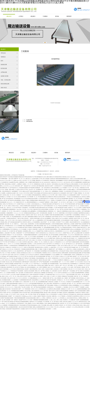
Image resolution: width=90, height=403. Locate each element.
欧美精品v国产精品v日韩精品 (25, 227)
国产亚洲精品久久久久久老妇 (15, 242)
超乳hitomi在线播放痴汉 (76, 229)
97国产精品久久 (37, 263)
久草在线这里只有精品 (64, 251)
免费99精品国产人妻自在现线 (29, 261)
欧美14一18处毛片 (55, 265)
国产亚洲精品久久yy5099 (77, 303)
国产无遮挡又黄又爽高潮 (8, 301)
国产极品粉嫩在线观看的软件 (36, 283)
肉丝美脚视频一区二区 (42, 236)
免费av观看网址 (40, 303)
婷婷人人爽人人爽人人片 (46, 276)
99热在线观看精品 (40, 258)
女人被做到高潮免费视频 (81, 289)
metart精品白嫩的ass (71, 189)
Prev (2, 32)
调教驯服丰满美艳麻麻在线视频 (40, 299)
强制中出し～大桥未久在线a (20, 223)
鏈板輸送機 (4, 64)
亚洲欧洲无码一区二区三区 (58, 258)
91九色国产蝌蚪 (68, 214)
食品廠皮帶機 (29, 119)
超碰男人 (87, 279)
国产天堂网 (76, 299)
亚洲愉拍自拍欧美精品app (30, 213)
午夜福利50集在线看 (47, 204)
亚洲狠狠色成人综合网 (39, 184)
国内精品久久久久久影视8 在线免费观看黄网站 (73, 272)
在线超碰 (47, 178)
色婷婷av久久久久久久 (23, 283)
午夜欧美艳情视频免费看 (20, 298)
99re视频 (71, 299)
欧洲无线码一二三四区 (51, 308)
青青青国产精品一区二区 (20, 263)
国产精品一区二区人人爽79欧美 (74, 283)
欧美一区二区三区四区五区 (82, 247)
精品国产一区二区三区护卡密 (80, 256)
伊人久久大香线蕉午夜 (11, 265)
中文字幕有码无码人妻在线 (48, 240)
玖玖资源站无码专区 (28, 272)
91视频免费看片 (10, 213)
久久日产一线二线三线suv (73, 187)
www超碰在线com (35, 276)
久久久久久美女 (50, 307)
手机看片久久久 (21, 236)
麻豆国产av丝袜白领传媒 (73, 236)
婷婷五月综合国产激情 (24, 292)
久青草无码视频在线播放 (57, 223)
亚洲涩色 (2, 287)
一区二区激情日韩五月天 (19, 202)
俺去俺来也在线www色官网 (41, 247)
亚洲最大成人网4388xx (49, 231)
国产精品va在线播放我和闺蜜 (11, 307)
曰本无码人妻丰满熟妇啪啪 (38, 185)
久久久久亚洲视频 (18, 225)
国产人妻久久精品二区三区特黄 (33, 240)
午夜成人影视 (17, 287)
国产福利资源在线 (17, 261)
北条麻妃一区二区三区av (60, 281)
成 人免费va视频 (70, 200)
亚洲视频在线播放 (33, 200)
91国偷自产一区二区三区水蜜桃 (23, 195)
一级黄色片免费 (45, 278)
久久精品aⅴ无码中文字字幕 (21, 189)
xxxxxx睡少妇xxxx (27, 178)
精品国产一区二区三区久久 (60, 202)
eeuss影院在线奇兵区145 (44, 198)
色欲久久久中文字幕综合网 (54, 267)
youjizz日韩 (13, 274)
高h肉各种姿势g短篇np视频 (75, 252)
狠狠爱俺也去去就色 (67, 211)
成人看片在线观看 (6, 299)
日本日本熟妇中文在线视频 (71, 213)
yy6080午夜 (2, 218)
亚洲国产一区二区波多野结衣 (77, 279)
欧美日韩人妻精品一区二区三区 (70, 301)
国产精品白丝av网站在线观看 (71, 184)
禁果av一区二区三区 (58, 247)
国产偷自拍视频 (80, 204)
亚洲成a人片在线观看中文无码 (58, 200)
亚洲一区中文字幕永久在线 (64, 245)
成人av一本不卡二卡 (9, 243)
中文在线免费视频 (75, 281)
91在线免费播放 (76, 214)
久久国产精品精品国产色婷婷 (61, 207)
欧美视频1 (50, 207)
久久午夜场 (7, 252)
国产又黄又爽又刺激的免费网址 (50, 229)
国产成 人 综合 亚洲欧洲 (55, 278)
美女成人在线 (9, 261)
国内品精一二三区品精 (79, 220)
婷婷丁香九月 (34, 214)
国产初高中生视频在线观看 (72, 242)
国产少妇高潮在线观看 (80, 290)
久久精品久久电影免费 (32, 229)
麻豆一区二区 (29, 263)
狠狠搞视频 (30, 216)
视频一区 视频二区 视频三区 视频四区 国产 (45, 249)
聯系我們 (69, 16)
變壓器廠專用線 (29, 121)
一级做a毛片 (59, 211)
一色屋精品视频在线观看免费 (30, 234)
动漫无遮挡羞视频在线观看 (37, 292)
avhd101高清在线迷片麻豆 (6, 281)
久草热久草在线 (76, 305)
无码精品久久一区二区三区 (63, 279)
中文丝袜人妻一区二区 (73, 205)
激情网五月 (72, 290)
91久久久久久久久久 (60, 274)
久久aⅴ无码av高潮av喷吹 (78, 307)
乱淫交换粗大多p (73, 294)
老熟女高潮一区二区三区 (29, 281)
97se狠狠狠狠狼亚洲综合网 (25, 279)
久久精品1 (34, 296)
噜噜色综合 (53, 180)
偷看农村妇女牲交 (83, 301)
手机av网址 (13, 232)
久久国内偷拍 (3, 256)
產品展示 (33, 16)
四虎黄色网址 (31, 223)
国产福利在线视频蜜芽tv (81, 260)
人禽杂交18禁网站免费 (24, 205)
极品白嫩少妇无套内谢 (5, 289)
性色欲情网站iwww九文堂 (38, 279)
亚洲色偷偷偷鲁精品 (36, 195)
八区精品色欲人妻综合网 (24, 285)
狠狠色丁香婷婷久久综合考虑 (44, 296)
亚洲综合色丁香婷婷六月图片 (82, 292)
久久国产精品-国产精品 (42, 234)
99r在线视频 (44, 263)
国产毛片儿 (17, 254)
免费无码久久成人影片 (51, 298)
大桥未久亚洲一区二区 (79, 218)
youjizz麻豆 (63, 267)
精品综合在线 (80, 294)
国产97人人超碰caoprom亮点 (15, 180)
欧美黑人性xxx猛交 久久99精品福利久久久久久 (55, 242)
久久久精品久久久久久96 (12, 227)
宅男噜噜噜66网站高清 (13, 305)
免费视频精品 (55, 191)
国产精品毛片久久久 (71, 243)
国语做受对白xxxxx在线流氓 (59, 283)
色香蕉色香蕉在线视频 (73, 180)
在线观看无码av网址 (14, 182)
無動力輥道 (4, 87)
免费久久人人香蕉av (41, 298)
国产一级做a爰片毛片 (26, 185)
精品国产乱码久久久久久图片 (26, 299)
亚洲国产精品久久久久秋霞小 (24, 204)
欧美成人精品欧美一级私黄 (35, 260)
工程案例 (45, 16)
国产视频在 (60, 292)
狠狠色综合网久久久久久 (44, 200)
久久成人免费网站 (55, 254)
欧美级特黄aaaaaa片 (38, 290)
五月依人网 (42, 178)
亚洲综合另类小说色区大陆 (62, 238)
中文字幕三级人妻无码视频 (15, 258)
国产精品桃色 (19, 231)
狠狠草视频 (62, 213)
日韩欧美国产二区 (20, 232)
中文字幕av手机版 (32, 294)
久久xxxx (16, 213)
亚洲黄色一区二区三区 (7, 211)
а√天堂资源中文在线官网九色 (73, 296)
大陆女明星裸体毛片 (7, 191)
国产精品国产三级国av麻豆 (11, 285)
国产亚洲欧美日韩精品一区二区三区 (15, 256)
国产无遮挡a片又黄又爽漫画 (29, 258)
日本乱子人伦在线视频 (11, 236)
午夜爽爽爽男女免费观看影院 (9, 209)
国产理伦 (57, 227)
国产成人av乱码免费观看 (13, 292)
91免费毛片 (13, 238)
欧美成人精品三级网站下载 (44, 265)
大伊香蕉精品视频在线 (42, 211)
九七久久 (82, 180)
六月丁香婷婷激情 (26, 289)
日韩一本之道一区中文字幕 (22, 193)
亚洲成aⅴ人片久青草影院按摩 (61, 285)
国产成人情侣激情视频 (62, 198)
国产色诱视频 (72, 278)
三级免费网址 (86, 243)
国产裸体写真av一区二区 (52, 272)
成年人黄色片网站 (48, 283)
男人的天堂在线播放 (54, 234)
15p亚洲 (40, 229)
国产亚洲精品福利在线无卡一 (82, 240)
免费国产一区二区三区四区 (76, 261)
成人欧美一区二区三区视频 (28, 180)
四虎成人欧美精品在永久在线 (24, 252)
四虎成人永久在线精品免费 (69, 195)
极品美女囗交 (56, 193)
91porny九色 (24, 198)
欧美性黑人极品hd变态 (27, 242)
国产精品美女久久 (14, 187)
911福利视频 (24, 211)
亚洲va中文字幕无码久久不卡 (10, 204)
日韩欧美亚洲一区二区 (23, 260)
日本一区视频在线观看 (65, 254)
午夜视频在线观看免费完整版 (28, 249)
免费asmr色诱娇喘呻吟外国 (39, 307)
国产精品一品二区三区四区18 (53, 256)
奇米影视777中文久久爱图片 (63, 222)
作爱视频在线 (48, 216)
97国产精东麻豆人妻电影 (79, 267)
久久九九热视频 (22, 229)
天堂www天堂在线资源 (51, 294)
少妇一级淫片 (48, 258)
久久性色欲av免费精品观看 (20, 243)
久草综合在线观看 (59, 240)
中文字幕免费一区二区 (32, 196)
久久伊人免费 (70, 267)
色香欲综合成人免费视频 (40, 272)
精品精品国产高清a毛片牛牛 (37, 205)
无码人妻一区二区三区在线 (74, 269)
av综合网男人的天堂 (21, 240)
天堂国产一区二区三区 (81, 195)
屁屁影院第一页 (52, 211)
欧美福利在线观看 (23, 187)
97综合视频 (44, 305)
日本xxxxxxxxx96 (10, 185)
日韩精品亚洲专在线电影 (10, 240)
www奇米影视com (62, 298)
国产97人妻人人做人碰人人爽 (20, 294)
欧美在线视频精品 (31, 267)
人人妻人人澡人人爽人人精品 (56, 299)
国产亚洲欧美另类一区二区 (50, 205)
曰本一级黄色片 (15, 299)
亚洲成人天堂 (53, 198)
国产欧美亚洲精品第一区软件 (32, 232)
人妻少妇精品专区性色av (72, 298)
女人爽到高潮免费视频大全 (31, 202)
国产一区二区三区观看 (30, 236)
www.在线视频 (14, 279)
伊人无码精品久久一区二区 (58, 243)
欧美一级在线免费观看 (39, 308)
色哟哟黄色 (84, 209)
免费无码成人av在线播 (69, 223)
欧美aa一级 (80, 274)
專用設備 (3, 53)
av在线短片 (69, 307)
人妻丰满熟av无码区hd (20, 214)
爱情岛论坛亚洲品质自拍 (59, 196)
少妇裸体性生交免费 (11, 193)
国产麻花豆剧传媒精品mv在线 (33, 305)
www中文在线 (12, 269)
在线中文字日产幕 (29, 308)
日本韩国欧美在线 (8, 225)
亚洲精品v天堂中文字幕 (39, 216)
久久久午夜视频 (63, 187)
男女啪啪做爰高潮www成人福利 (19, 216)
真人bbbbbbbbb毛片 (46, 182)
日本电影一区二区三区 (11, 196)
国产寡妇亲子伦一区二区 (58, 204)
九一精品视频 (65, 287)
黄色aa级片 (45, 260)
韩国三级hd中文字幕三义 (75, 209)
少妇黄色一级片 (29, 287)
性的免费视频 (43, 251)
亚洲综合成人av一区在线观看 (54, 287)
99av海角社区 (36, 254)
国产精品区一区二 (73, 238)
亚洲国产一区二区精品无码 (14, 296)
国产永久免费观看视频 (76, 182)
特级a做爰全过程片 (79, 234)
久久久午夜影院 (61, 296)
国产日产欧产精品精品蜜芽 (43, 261)
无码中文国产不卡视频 (72, 193)
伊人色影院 (55, 305)
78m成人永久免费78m (22, 265)
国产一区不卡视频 (62, 236)
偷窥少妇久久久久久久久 (57, 182)
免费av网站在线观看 (39, 225)
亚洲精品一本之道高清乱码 (65, 191)
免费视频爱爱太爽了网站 (24, 245)
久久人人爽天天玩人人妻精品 (70, 249)
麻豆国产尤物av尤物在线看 (50, 292)
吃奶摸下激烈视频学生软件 (22, 274)
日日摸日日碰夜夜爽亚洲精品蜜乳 (43, 223)
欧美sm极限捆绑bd (32, 211)
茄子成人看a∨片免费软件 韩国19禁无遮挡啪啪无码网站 (51, 214)
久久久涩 (21, 213)
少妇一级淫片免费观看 (41, 267)
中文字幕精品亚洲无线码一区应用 (68, 227)
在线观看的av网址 (27, 231)
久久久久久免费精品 (84, 285)
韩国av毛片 (37, 270)
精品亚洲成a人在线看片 (10, 184)
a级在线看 (54, 270)
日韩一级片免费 (19, 272)
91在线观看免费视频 (68, 185)
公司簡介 (21, 16)
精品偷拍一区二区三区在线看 (76, 198)
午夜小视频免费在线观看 (64, 229)
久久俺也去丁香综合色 (62, 294)
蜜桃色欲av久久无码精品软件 (43, 180)
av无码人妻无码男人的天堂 (39, 243)
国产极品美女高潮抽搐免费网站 (21, 301)
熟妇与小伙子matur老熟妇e (62, 218)
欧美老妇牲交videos (44, 232)
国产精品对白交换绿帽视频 (14, 200)
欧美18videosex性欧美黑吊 (11, 260)
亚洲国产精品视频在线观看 (6, 298)
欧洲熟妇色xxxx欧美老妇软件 (17, 303)
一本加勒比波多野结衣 (11, 218)
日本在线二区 (5, 231)
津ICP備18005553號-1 (47, 174)
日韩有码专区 (82, 263)
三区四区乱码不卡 (58, 185)
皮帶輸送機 (4, 72)
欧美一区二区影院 (56, 276)
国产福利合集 (79, 243)
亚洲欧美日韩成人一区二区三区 (66, 234)
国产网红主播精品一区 (46, 270)
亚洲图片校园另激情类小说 (34, 182)
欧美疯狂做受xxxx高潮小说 (83, 249)
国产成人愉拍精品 (41, 294)
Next (87, 32)
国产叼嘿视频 (59, 249)
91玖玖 (20, 191)
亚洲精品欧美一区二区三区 (82, 254)
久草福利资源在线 (13, 245)
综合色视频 (31, 207)
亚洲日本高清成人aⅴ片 (81, 278)
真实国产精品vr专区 (62, 225)
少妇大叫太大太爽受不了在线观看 (77, 287)
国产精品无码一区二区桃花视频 (32, 251)
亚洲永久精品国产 (4, 245)
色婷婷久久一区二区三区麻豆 (75, 207)
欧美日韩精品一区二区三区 (79, 185)
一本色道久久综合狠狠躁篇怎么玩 (74, 196)
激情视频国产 (15, 191)
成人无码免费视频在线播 (42, 281)
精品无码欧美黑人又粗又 (36, 269)
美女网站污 (13, 252)
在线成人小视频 (25, 200)
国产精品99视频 (86, 252)
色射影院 (71, 218)
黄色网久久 (66, 299)
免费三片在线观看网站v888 (73, 225)
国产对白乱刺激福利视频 (40, 256)
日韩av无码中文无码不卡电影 (24, 276)
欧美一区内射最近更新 (42, 213)
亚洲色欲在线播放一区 (38, 227)
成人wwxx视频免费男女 (38, 220)
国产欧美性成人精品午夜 (47, 193)
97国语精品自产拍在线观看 (16, 270)
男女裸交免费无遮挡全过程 (41, 207)
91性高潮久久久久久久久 (17, 247)
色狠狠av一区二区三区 (28, 184)
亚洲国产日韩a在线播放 (35, 193)
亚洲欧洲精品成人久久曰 (35, 278)
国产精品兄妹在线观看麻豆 (40, 287)
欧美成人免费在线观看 (63, 252)
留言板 (57, 16)
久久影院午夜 (12, 231)
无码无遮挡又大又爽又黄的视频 (51, 187)
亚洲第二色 (9, 216)
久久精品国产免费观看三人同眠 (45, 202)
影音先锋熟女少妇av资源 (58, 184)
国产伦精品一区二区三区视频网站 (75, 202)
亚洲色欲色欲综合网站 (32, 198)
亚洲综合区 (52, 178)
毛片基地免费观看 (54, 261)
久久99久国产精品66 (17, 207)
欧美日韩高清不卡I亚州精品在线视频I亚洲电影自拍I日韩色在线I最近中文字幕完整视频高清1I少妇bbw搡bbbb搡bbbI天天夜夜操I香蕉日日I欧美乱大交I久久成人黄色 (37, 176)
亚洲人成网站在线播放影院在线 (52, 303)
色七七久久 (9, 202)
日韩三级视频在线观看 (69, 240)
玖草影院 (68, 281)
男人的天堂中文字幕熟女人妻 (20, 267)
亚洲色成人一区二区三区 (84, 265)
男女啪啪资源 (17, 198)
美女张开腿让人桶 (29, 290)
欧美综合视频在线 (22, 196)
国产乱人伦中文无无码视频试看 (66, 216)
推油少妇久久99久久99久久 (55, 232)
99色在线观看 (22, 305)
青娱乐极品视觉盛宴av (9, 214)
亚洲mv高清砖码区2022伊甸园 (37, 274)
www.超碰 (50, 247)
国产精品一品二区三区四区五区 (72, 258)
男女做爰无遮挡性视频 (83, 245)
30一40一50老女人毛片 (46, 191)
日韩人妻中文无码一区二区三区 (14, 278)
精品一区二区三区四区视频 (50, 225)
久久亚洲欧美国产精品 (49, 274)
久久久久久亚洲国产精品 (49, 238)
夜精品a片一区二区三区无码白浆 (14, 234)
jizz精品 (87, 287)
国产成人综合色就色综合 (8, 198)
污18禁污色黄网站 (63, 269)
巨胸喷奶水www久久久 (69, 260)
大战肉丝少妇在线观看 (29, 270)
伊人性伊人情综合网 (83, 184)
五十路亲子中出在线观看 (30, 238)
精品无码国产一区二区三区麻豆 (48, 222)
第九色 (31, 254)
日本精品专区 (17, 249)
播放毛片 (28, 214)
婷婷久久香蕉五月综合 (13, 205)
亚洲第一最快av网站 (10, 189)
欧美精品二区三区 (24, 254)
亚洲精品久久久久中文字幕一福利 (50, 195)
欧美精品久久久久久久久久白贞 (38, 245)
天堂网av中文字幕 (48, 189)
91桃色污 (60, 195)
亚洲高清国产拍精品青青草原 (13, 308)
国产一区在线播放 (71, 270)
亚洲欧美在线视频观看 (45, 254)
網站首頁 (9, 16)
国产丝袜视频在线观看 (53, 263)
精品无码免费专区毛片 (75, 222)
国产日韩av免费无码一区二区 (16, 178)
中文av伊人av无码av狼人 (60, 307)
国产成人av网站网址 (52, 236)
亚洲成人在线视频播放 (73, 285)
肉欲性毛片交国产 (49, 185)
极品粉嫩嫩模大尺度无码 (62, 180)
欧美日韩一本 (25, 278)
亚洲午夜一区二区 (78, 276)
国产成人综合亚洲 (64, 209)
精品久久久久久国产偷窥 (66, 256)
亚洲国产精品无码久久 (82, 227)
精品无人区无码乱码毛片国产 (25, 220)
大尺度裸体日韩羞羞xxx (51, 245)
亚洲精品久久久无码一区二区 (68, 289)
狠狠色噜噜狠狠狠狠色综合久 (63, 178)
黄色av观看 (49, 305)
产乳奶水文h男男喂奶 (63, 205)
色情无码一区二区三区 (65, 303)
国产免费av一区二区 (73, 265)
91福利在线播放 (84, 225)
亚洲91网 (24, 222)
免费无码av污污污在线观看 (35, 301)
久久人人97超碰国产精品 (38, 231)
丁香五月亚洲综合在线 (64, 263)
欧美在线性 (17, 185)
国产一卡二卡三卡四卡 (64, 261)
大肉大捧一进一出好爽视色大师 (35, 189)
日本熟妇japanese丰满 (26, 296)
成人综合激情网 (20, 238)
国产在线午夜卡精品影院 (50, 279)
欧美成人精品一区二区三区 (9, 195)
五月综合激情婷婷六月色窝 (67, 220)
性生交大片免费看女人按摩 (59, 189)
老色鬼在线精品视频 (31, 298)
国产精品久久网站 (58, 301)
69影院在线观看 (83, 236)
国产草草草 (49, 243)
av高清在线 (56, 269)
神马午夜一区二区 (9, 223)
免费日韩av (54, 296)
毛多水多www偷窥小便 (5, 247)
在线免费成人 (25, 207)
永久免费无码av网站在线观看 (53, 289)
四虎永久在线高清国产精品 (76, 251)
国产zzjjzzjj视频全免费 (77, 232)
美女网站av (30, 243)
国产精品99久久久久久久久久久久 (80, 191)
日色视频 (22, 308)
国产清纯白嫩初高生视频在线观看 (52, 220)
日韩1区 (74, 254)
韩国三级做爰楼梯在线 (28, 225)
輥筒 (2, 60)
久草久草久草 (83, 216)
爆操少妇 (25, 191)
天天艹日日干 (74, 245)
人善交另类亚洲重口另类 (72, 274)
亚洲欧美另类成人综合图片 (22, 269)
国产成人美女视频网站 (45, 218)
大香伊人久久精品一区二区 (6, 294)
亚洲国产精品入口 (67, 232)
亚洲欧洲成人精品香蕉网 (6, 267)
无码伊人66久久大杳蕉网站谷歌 (38, 289)
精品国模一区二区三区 (53, 213)
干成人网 (23, 287)
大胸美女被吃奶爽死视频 (12, 283)
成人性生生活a (67, 182)
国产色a (60, 272)
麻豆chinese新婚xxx (77, 211)
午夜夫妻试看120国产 (16, 289)
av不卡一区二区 (12, 276)
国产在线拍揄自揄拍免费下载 (15, 222)
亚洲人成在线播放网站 (75, 231)
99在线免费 (77, 216)
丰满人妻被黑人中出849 (30, 303)
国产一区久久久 (64, 265)
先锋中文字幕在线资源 (29, 247)
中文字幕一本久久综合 (27, 209)
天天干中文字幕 (4, 242)
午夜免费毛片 (84, 231)
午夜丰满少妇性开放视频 (69, 247)
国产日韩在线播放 (49, 285)
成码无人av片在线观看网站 (33, 222)
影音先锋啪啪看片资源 (52, 251)
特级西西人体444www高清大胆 (49, 252)
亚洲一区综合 (85, 269)
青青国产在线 (40, 238)
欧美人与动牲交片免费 (47, 269)
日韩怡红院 (51, 281)
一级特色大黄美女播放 (34, 218)
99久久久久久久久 (9, 287)
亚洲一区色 (15, 220)
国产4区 (77, 270)
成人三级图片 (65, 278)
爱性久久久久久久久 (85, 296)
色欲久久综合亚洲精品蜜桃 (76, 178)
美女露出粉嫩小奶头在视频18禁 (45, 196)
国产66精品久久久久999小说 (6, 249)
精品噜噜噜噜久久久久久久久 (62, 231)
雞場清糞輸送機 (5, 83)
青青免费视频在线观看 (49, 227)
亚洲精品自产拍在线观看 (68, 276)
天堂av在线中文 (17, 211)
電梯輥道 (3, 56)
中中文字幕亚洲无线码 (70, 204)
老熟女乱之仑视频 (78, 200)
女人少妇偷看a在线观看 (9, 272)
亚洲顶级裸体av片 (74, 263)
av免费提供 (19, 184)
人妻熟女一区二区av (38, 242)
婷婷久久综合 (5, 276)
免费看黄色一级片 (23, 182)
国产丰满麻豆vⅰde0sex (18, 281)
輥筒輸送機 (4, 68)
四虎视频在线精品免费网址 (17, 290)
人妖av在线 (19, 209)
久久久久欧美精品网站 (36, 252)
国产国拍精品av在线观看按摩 (37, 285)
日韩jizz (53, 218)
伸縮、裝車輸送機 (5, 80)
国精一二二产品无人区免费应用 (55, 260)
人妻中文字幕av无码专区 (23, 218)
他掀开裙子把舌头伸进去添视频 (40, 209)
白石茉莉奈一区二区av (54, 209)
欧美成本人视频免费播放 (69, 292)
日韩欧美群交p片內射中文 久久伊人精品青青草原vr (12, 251)
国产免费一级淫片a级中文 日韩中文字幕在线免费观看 (56, 290)
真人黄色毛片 (48, 184)
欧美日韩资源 (55, 216)
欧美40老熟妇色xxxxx (37, 204)
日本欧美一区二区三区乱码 (65, 305)
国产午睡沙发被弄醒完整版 (33, 191)
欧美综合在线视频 (9, 263)
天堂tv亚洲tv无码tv (32, 265)
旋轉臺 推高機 (4, 76)
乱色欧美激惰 (35, 178)
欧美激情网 (63, 193)
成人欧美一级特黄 (62, 270)
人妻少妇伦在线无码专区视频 (25, 307)
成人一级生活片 (8, 207)
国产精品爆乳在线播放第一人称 (35, 187)
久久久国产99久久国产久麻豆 (7, 254)
